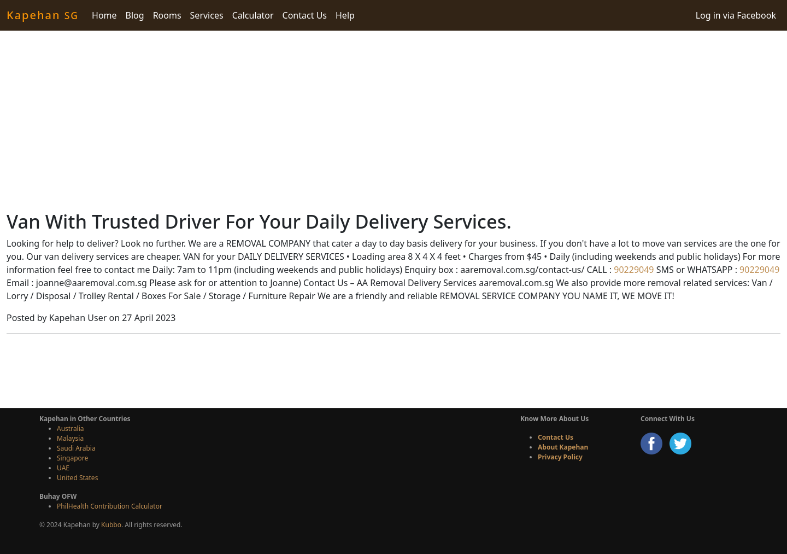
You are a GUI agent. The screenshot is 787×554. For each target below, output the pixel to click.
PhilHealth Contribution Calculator (109, 506)
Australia (70, 428)
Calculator (253, 15)
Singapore (72, 458)
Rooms (167, 15)
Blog (135, 15)
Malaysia (70, 438)
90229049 (633, 270)
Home (104, 15)
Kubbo (111, 524)
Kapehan (43, 15)
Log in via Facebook (736, 15)
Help (345, 15)
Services (207, 15)
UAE (63, 468)
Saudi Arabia (76, 448)
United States (77, 477)
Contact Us (305, 15)
